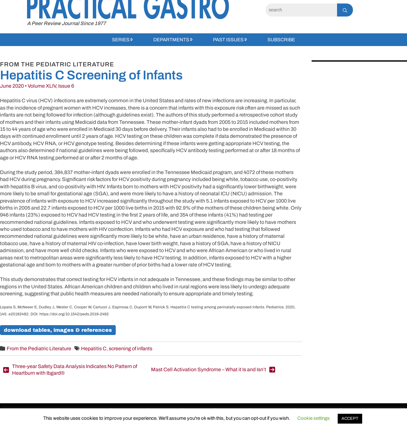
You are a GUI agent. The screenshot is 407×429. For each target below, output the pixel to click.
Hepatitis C (94, 348)
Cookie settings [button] (313, 418)
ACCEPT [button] (349, 418)
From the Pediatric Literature (39, 348)
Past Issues (228, 39)
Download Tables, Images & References (58, 330)
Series (120, 39)
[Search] (301, 10)
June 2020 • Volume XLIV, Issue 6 (37, 86)
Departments (171, 39)
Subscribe (281, 39)
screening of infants (130, 348)
